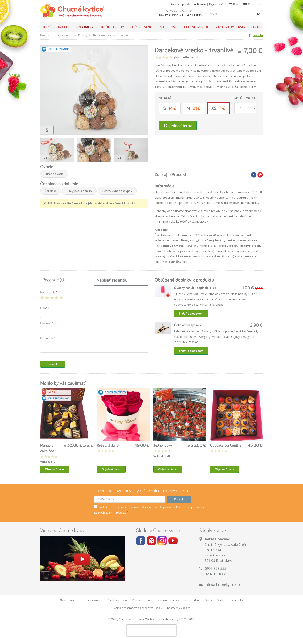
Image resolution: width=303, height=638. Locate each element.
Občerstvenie (141, 27)
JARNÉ (46, 27)
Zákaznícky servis (230, 27)
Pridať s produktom (191, 313)
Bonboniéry (83, 27)
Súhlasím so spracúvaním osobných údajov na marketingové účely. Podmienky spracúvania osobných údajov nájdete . (149, 509)
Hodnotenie (47, 292)
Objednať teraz (178, 125)
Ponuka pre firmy (142, 600)
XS (218, 108)
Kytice (63, 27)
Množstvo (242, 98)
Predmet (45, 323)
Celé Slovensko (196, 27)
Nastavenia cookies (178, 608)
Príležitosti (168, 27)
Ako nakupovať (180, 4)
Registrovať (216, 4)
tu (124, 512)
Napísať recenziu (112, 280)
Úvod (43, 35)
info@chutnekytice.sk (222, 584)
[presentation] (151, 630)
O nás (256, 27)
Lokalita (258, 35)
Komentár (46, 338)
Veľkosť (165, 98)
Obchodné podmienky (230, 600)
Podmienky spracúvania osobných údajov (137, 608)
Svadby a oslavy (117, 600)
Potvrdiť (52, 364)
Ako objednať (192, 600)
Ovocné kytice (68, 600)
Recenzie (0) (54, 280)
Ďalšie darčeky (112, 27)
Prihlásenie (199, 4)
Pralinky (83, 35)
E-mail (44, 307)
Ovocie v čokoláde (62, 35)
